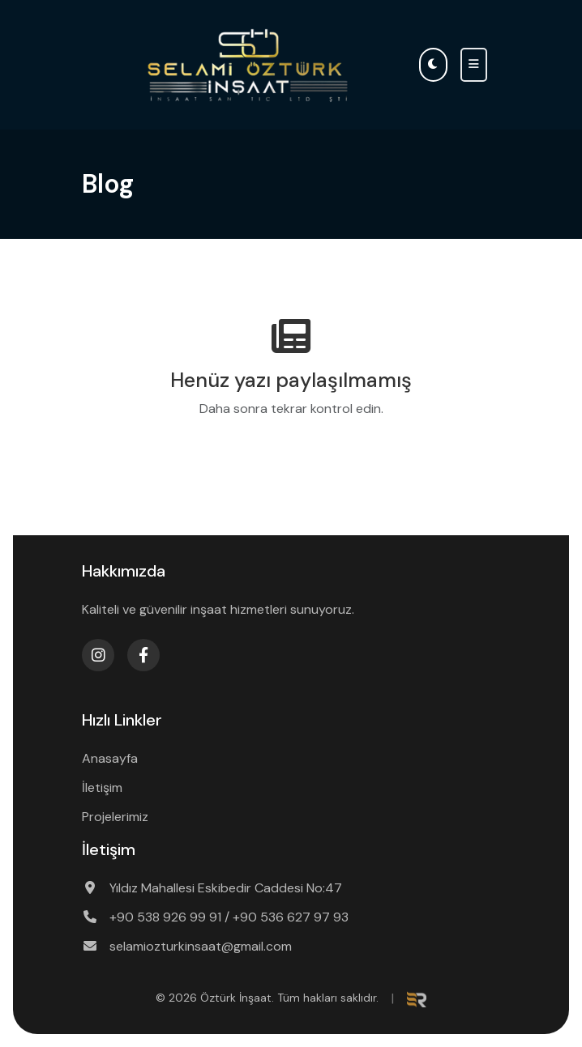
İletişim (102, 787)
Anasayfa (110, 758)
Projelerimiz (115, 816)
